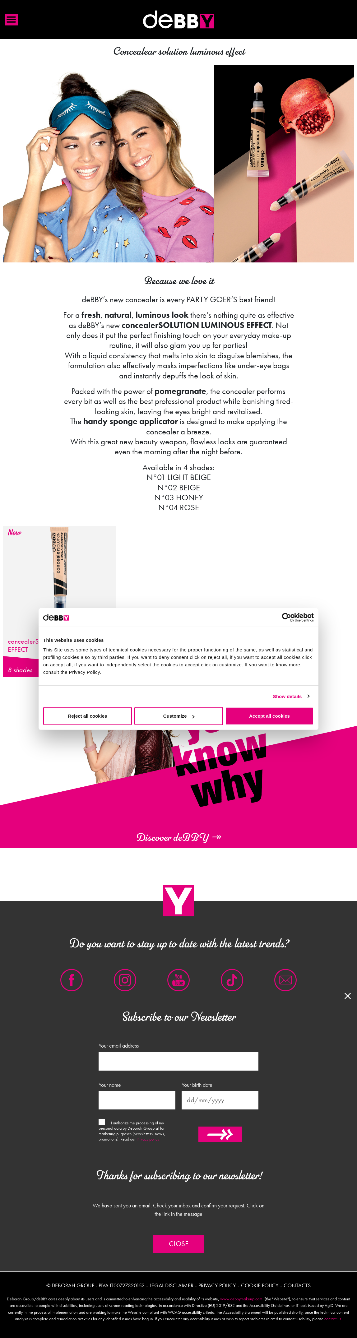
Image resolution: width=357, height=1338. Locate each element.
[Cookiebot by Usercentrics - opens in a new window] (286, 617)
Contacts (297, 1285)
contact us (332, 1319)
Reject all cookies (87, 716)
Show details (287, 696)
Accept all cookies (269, 716)
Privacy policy (148, 1139)
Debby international (178, 19)
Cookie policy (260, 1285)
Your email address (119, 1045)
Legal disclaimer (171, 1285)
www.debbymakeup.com (241, 1299)
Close (178, 1243)
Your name (110, 1084)
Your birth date (197, 1084)
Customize (178, 716)
